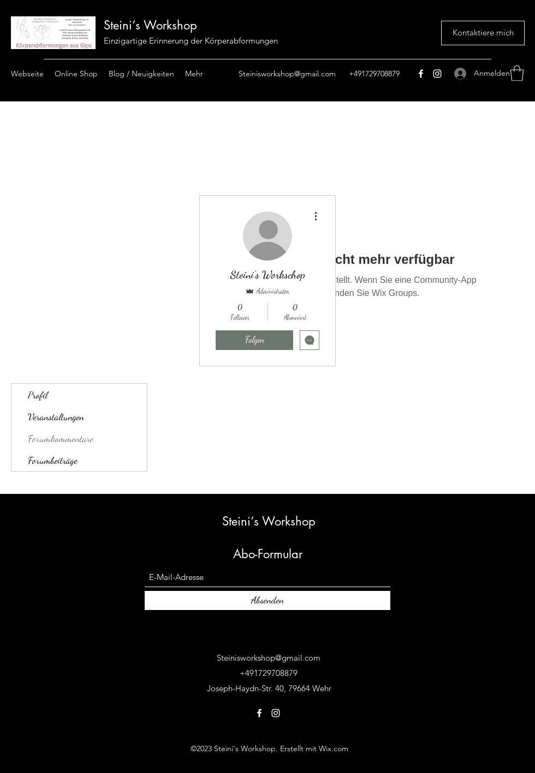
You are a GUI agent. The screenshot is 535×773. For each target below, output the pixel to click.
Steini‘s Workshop (150, 25)
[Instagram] (437, 73)
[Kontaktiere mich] (483, 33)
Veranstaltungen (56, 416)
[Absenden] (267, 600)
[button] (517, 73)
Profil (37, 395)
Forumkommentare (60, 438)
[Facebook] (420, 73)
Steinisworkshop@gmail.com (287, 73)
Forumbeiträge (53, 460)
